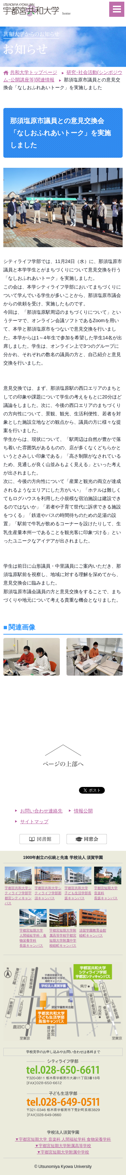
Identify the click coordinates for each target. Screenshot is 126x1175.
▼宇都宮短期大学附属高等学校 (63, 1145)
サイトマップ (34, 821)
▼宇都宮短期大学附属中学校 (63, 1151)
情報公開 (83, 810)
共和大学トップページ (33, 72)
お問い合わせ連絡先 (41, 810)
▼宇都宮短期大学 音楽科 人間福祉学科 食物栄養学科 (63, 1138)
